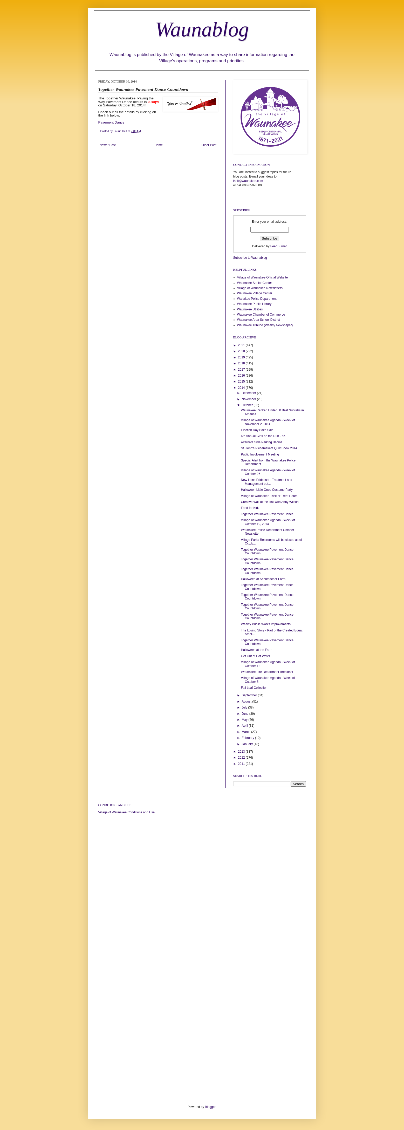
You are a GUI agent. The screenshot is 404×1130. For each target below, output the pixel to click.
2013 (242, 751)
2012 (242, 757)
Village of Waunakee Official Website (262, 277)
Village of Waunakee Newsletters (260, 288)
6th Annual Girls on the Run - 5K (263, 436)
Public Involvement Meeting (260, 454)
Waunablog (202, 29)
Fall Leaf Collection (254, 688)
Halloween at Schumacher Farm (263, 579)
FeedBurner (278, 246)
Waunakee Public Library (254, 304)
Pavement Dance (111, 122)
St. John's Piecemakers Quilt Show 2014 (269, 448)
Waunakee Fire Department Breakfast (267, 672)
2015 (242, 381)
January (248, 744)
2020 (242, 351)
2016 (242, 375)
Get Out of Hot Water (255, 656)
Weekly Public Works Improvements (266, 624)
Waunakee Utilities (250, 309)
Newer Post (108, 145)
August (247, 701)
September (250, 695)
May (245, 719)
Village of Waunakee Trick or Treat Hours (269, 496)
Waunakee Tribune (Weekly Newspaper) (265, 325)
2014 (242, 388)
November (249, 399)
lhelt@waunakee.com (248, 181)
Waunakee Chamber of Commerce (261, 314)
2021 (242, 345)
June (245, 714)
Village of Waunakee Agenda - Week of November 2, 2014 (268, 422)
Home (158, 145)
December (249, 393)
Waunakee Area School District (258, 320)
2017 (242, 369)
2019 (242, 357)
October (248, 405)
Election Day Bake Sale (257, 430)
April (245, 725)
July (245, 707)
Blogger (210, 1107)
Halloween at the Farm (256, 650)
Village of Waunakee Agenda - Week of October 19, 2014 (268, 522)
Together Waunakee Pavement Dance (267, 514)
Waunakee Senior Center (254, 283)
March (246, 732)
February (248, 738)
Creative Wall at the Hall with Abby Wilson (269, 502)
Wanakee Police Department (257, 299)
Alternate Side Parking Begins (261, 442)
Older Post (209, 145)
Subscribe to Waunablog (250, 258)
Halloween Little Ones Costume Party (266, 490)
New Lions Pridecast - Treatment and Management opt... (266, 481)
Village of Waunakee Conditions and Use (126, 812)
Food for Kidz (250, 508)
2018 (242, 363)
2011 (242, 764)
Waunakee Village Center (254, 293)
